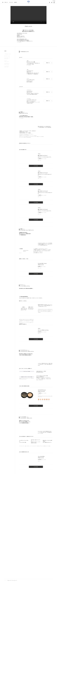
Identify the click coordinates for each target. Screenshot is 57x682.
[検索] (49, 2)
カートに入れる (36, 225)
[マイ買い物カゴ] (54, 2)
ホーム (5, 680)
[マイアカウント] (52, 2)
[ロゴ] (28, 2)
